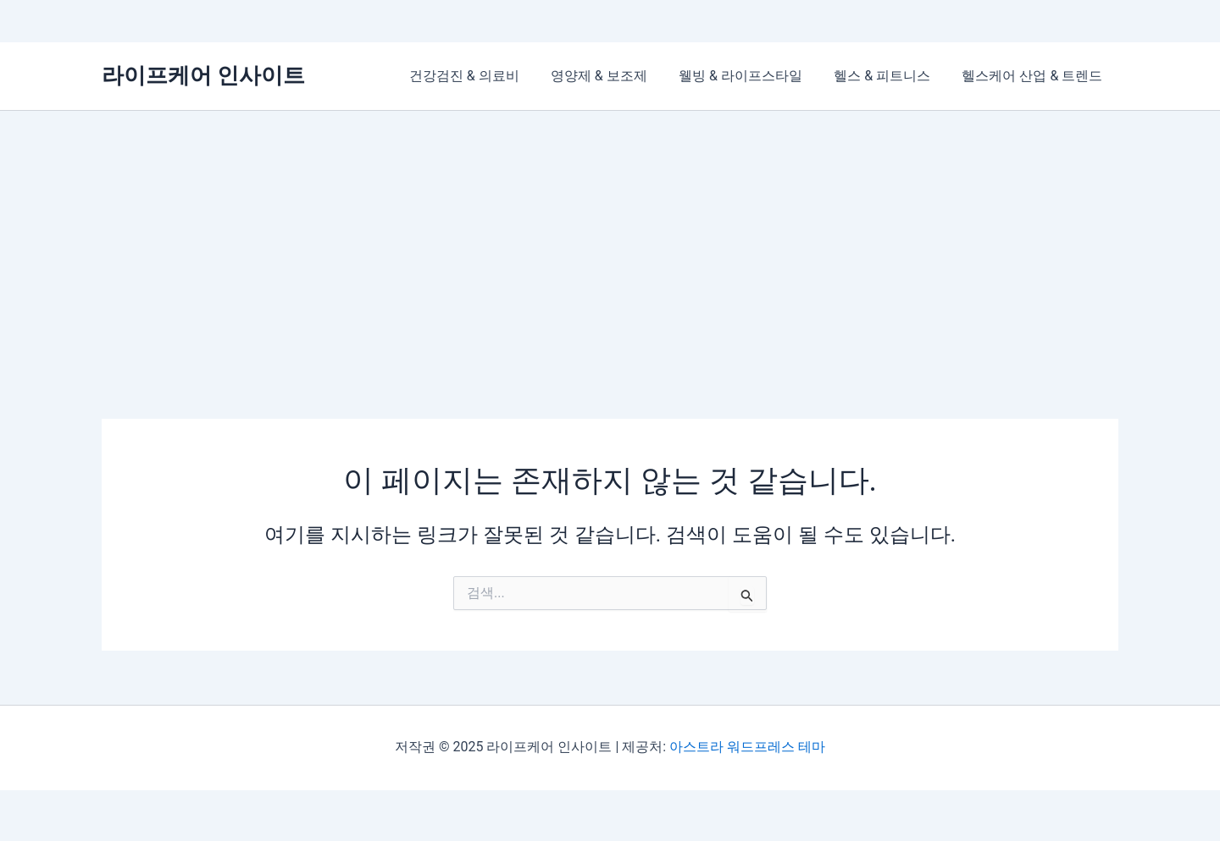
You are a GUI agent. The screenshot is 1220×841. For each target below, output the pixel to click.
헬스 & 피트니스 (888, 76)
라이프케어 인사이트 (203, 75)
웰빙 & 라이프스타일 (751, 76)
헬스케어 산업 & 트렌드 (1034, 76)
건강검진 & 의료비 (485, 76)
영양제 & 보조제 (614, 76)
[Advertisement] (610, 237)
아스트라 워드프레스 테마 (747, 747)
